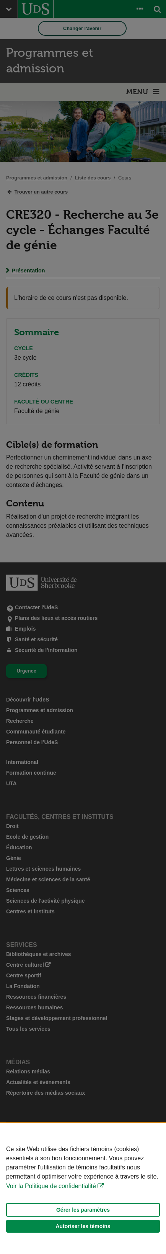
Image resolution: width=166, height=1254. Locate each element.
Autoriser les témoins (82, 1226)
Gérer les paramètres (83, 1210)
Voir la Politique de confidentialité (51, 1186)
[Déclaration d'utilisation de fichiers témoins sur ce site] (83, 1188)
